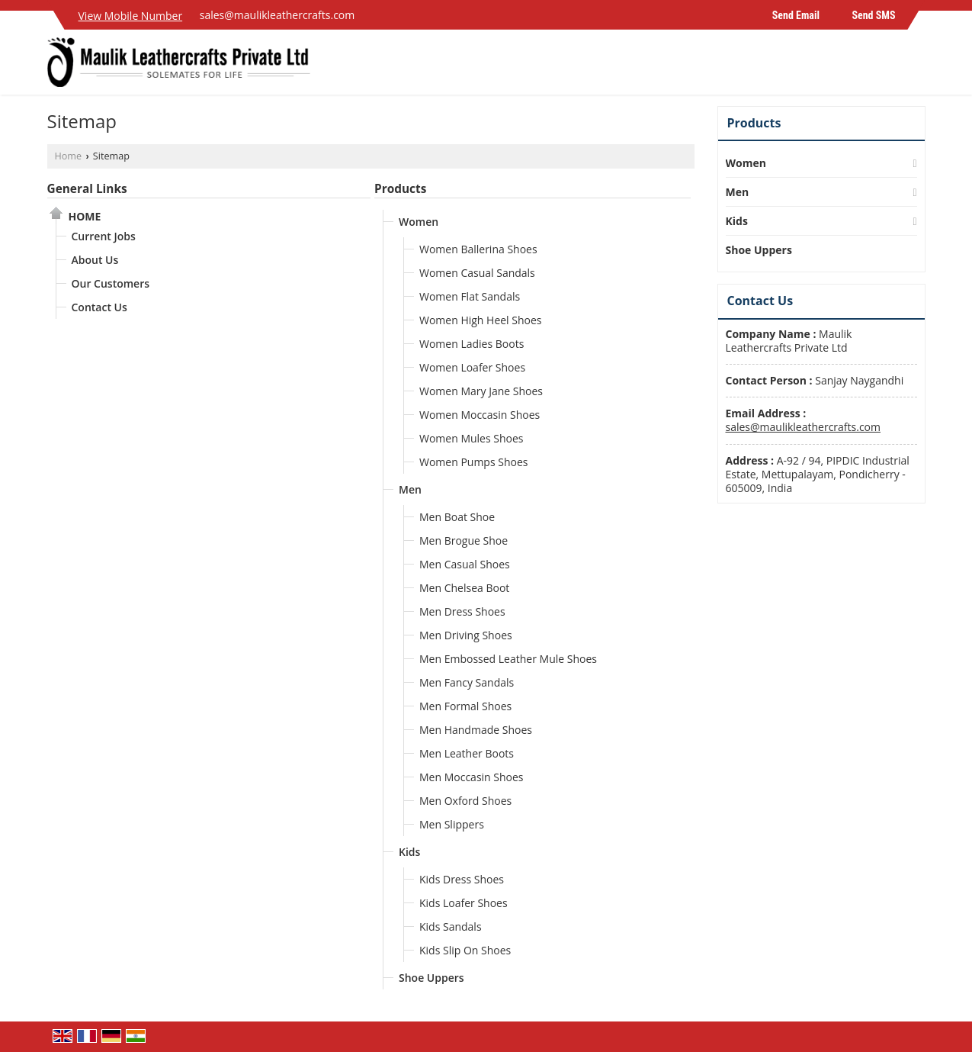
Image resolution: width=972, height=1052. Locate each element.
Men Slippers (451, 824)
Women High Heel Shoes (480, 320)
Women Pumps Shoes (473, 462)
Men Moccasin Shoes (471, 777)
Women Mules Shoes (471, 438)
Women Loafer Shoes (472, 367)
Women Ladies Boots (471, 343)
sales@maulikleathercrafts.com (277, 15)
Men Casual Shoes (464, 564)
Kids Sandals (450, 926)
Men (410, 489)
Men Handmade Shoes (475, 729)
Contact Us (99, 307)
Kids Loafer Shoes (463, 903)
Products (400, 189)
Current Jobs (104, 236)
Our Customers (111, 283)
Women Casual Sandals (477, 272)
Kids (409, 851)
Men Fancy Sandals (466, 682)
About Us (95, 260)
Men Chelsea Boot (464, 588)
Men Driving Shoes (465, 635)
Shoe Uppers (431, 977)
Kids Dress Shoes (461, 879)
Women (418, 221)
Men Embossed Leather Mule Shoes (508, 658)
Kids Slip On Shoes (465, 950)
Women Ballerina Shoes (478, 249)
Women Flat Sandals (469, 296)
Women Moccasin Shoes (479, 414)
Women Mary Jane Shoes (481, 391)
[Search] (915, 66)
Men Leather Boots (466, 753)
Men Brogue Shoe (463, 540)
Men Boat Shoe (457, 517)
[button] (131, 15)
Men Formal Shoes (465, 706)
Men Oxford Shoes (465, 800)
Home (68, 156)
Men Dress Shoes (462, 611)
